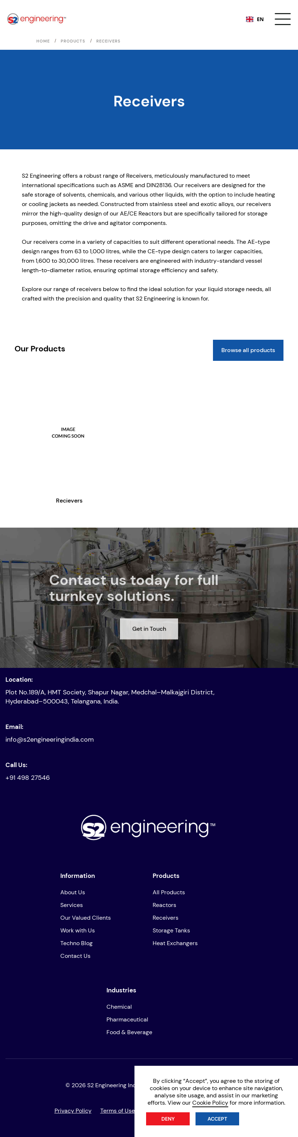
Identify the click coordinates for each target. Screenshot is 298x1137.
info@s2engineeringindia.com (49, 739)
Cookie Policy (210, 1102)
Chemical (119, 1007)
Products (73, 41)
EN (255, 19)
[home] (37, 19)
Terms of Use (117, 1110)
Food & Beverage (129, 1032)
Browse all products (248, 350)
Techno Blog (76, 943)
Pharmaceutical (127, 1019)
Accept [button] (217, 1119)
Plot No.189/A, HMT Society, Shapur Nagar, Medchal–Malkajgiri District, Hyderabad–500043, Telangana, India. (109, 697)
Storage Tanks (171, 930)
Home (43, 41)
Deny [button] (168, 1119)
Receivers (165, 918)
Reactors (164, 905)
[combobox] (255, 19)
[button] (283, 19)
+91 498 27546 (27, 777)
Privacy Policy (73, 1110)
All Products (169, 892)
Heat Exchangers (175, 943)
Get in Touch (149, 648)
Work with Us (77, 930)
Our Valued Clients (85, 918)
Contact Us (75, 956)
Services (71, 905)
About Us (72, 892)
